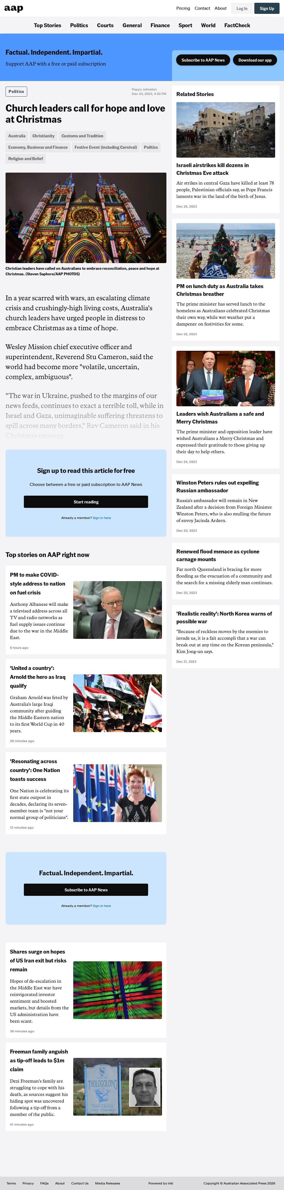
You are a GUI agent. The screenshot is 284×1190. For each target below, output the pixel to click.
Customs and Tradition (82, 135)
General (132, 25)
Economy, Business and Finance (38, 147)
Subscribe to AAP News (203, 60)
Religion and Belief (25, 158)
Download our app (255, 60)
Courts (105, 25)
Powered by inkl (160, 1183)
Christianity (43, 135)
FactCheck (237, 25)
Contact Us (79, 1183)
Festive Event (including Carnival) (106, 147)
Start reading (86, 502)
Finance (160, 25)
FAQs (44, 1183)
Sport (185, 25)
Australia (17, 135)
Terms (11, 1183)
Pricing (183, 8)
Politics (79, 25)
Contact (202, 8)
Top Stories (47, 25)
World (208, 25)
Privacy (28, 1183)
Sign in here (102, 518)
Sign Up (267, 8)
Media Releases (107, 1183)
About (221, 8)
